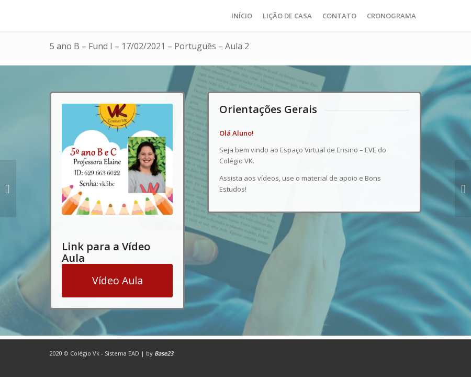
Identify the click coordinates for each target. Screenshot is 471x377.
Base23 (163, 353)
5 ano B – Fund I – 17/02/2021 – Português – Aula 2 (149, 46)
